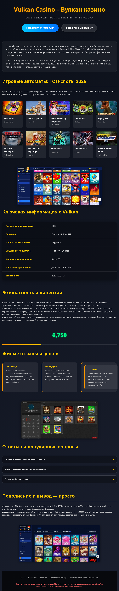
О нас (23, 577)
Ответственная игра (58, 577)
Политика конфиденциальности (84, 577)
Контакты (32, 577)
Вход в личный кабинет (79, 27)
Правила (43, 577)
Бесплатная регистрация (40, 27)
